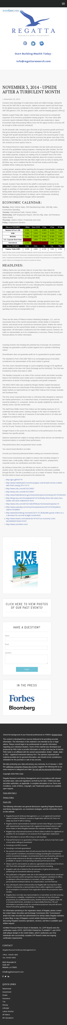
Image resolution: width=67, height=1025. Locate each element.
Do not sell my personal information (46, 768)
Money (5, 1001)
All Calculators (8, 1014)
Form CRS (6, 801)
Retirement (6, 985)
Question (8, 653)
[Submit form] (27, 669)
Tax (3, 997)
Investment (6, 988)
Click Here (14, 604)
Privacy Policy (7, 797)
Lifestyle (5, 1004)
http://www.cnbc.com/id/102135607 (20, 488)
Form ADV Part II (9, 792)
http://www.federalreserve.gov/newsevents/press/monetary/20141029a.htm (36, 495)
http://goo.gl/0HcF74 (14, 479)
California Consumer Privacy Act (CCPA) (20, 766)
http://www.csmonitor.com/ (17, 524)
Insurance (6, 994)
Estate (4, 991)
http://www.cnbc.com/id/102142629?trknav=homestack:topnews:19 (32, 504)
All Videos (6, 1010)
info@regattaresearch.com (33, 61)
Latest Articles (8, 1007)
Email (7, 644)
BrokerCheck (56, 734)
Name (7, 636)
